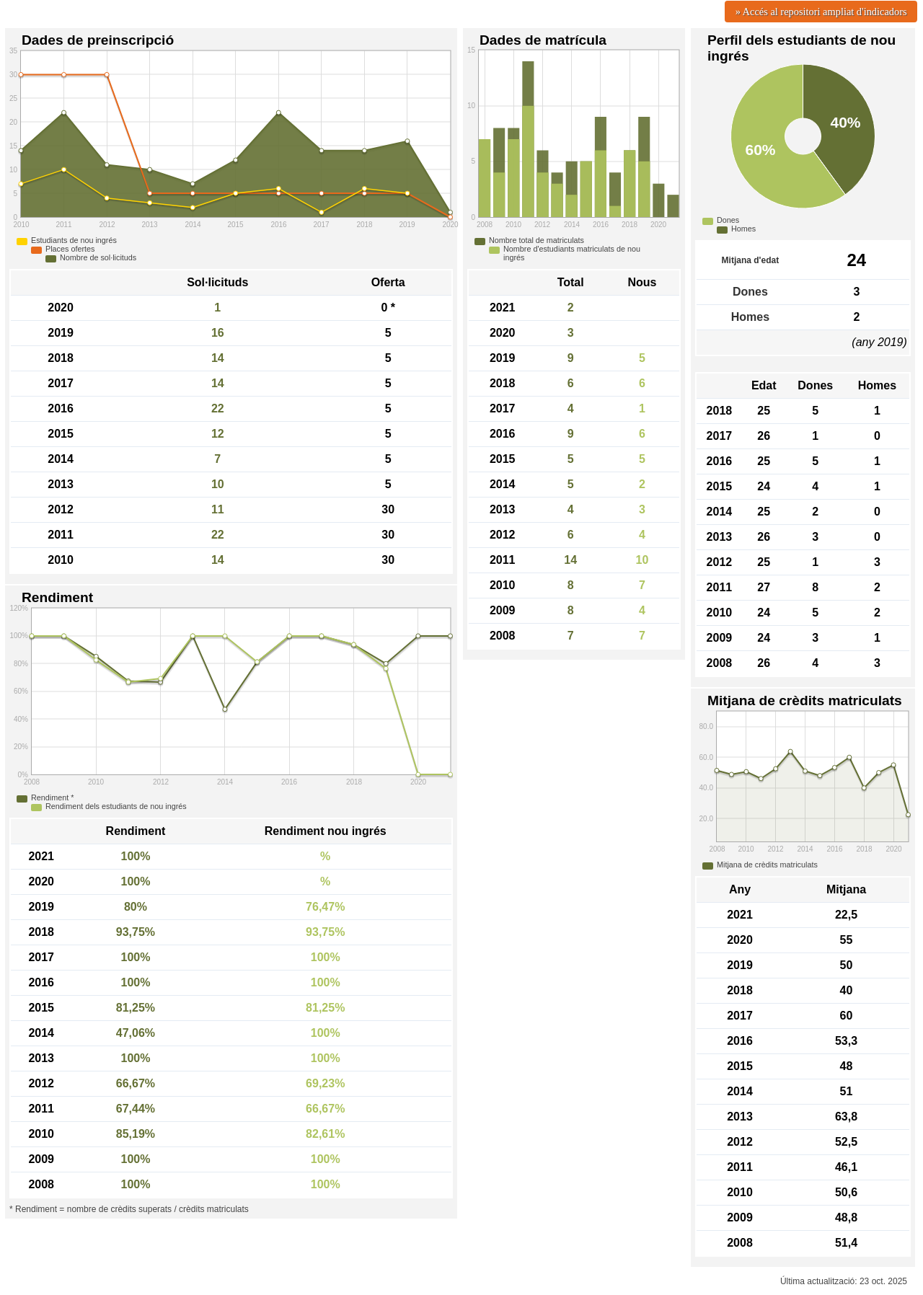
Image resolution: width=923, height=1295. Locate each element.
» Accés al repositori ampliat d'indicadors (821, 11)
